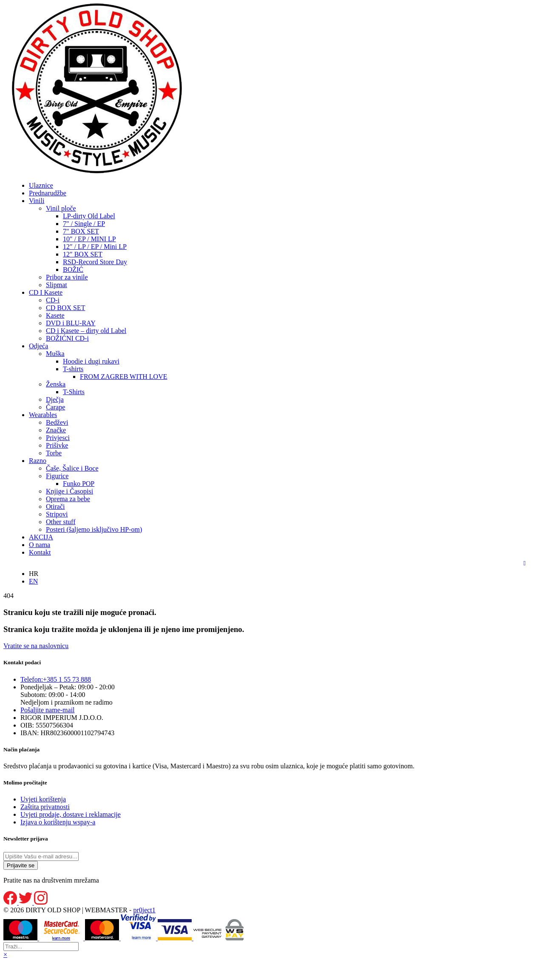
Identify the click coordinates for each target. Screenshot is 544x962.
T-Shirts (74, 391)
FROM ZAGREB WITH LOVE (123, 376)
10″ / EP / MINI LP (89, 239)
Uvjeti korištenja (43, 799)
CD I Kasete (45, 292)
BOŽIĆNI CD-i (67, 338)
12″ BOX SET (82, 254)
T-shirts (73, 368)
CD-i (53, 300)
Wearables (43, 414)
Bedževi (57, 422)
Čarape (55, 407)
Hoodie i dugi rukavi (91, 361)
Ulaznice (41, 185)
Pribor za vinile (67, 277)
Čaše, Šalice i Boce (72, 468)
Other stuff (60, 521)
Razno (37, 460)
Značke (56, 430)
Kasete (55, 315)
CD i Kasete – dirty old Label (86, 330)
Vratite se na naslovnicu (35, 645)
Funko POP (78, 483)
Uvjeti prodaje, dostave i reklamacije (70, 814)
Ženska (55, 384)
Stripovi (57, 514)
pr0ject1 (144, 910)
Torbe (54, 453)
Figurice (57, 476)
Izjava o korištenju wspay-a (57, 822)
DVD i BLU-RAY (71, 323)
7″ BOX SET (81, 231)
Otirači (55, 506)
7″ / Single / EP (84, 223)
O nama (39, 544)
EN (33, 581)
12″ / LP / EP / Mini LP (95, 246)
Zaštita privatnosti (45, 806)
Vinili (36, 200)
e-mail (47, 710)
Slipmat (56, 284)
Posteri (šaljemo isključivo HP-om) (94, 529)
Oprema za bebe (68, 498)
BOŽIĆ (73, 269)
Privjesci (58, 437)
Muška (55, 353)
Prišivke (57, 445)
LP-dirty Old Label (89, 216)
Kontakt (40, 552)
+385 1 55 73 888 (55, 679)
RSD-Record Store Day (95, 261)
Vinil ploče (61, 208)
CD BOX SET (65, 307)
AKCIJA (41, 537)
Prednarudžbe (47, 193)
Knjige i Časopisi (69, 491)
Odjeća (38, 346)
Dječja (55, 399)
